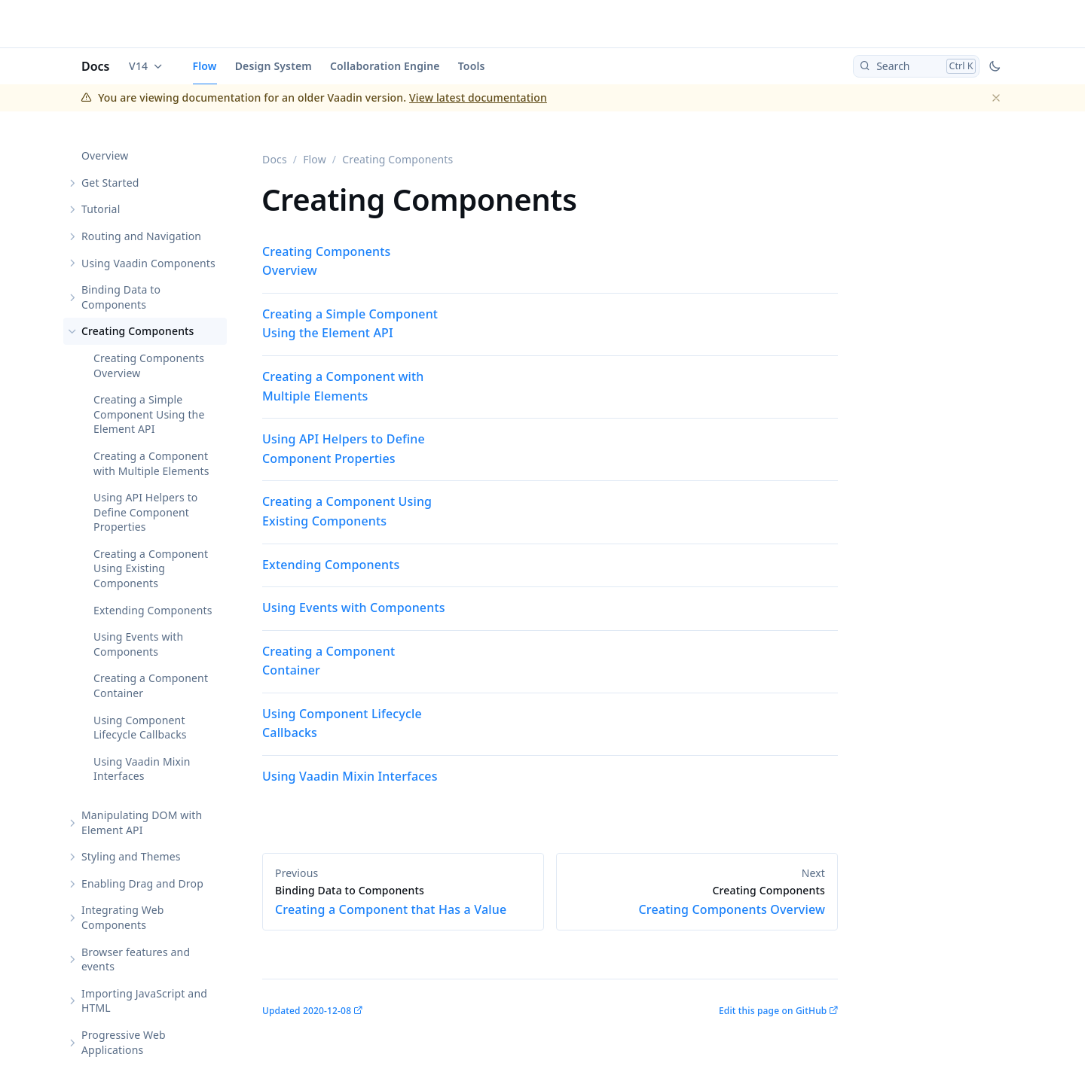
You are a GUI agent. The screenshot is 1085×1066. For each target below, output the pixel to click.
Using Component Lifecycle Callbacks (140, 727)
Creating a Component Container (150, 685)
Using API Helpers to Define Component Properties (145, 512)
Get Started (110, 182)
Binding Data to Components (120, 297)
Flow (205, 66)
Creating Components (137, 331)
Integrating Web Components (122, 917)
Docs (95, 66)
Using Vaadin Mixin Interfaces (142, 769)
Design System (273, 66)
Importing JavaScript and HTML (144, 1001)
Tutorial (100, 209)
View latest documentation (478, 97)
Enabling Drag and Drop (142, 883)
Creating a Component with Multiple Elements (151, 463)
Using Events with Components (138, 644)
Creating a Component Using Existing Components (150, 568)
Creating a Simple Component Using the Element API (148, 414)
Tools (471, 66)
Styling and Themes (131, 856)
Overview (104, 155)
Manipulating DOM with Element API (141, 822)
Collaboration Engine (385, 66)
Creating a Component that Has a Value (403, 900)
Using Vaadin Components (148, 263)
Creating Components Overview (148, 365)
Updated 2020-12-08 (306, 1010)
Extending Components (152, 610)
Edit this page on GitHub (773, 1010)
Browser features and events (135, 959)
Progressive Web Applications (123, 1042)
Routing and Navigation (141, 236)
